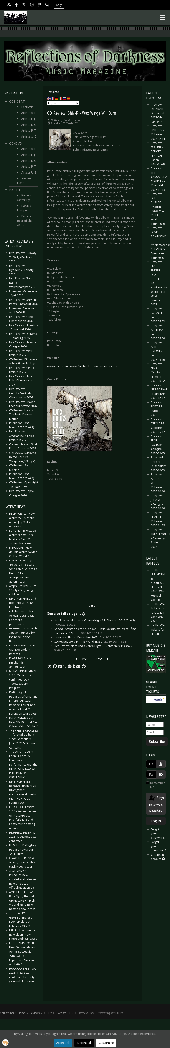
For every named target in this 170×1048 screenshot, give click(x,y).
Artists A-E (28, 113)
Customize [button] (106, 1043)
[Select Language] (63, 103)
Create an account (158, 857)
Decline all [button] (84, 1043)
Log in (156, 820)
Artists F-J (28, 119)
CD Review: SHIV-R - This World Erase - (90, 641)
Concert (17, 101)
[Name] (155, 725)
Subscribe (157, 741)
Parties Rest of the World (25, 220)
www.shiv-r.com (57, 366)
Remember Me (157, 785)
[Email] (155, 732)
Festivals (27, 107)
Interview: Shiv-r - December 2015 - (88, 637)
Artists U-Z (28, 136)
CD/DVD (15, 143)
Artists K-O (28, 124)
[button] (50, 667)
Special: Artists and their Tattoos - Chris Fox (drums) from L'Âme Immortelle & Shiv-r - (95, 631)
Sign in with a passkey (156, 804)
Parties (16, 190)
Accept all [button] (63, 1043)
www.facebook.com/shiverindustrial (94, 366)
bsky (59, 5)
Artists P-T (28, 130)
